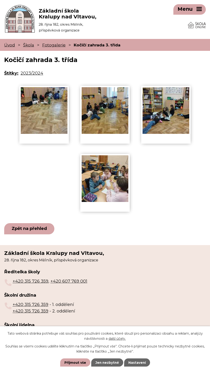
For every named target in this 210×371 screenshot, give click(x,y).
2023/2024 (32, 71)
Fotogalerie (54, 43)
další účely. (117, 338)
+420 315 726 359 (30, 280)
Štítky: (11, 71)
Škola (28, 43)
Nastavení (138, 362)
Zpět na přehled (30, 227)
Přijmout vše (75, 362)
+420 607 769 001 (68, 280)
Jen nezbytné (107, 362)
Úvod (9, 43)
